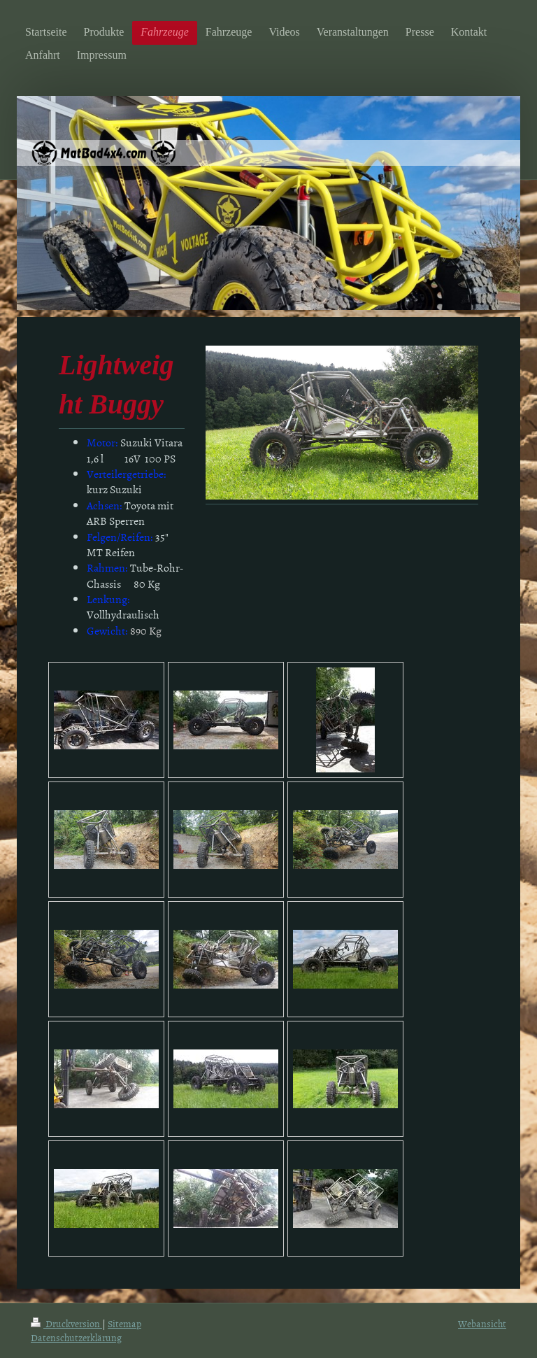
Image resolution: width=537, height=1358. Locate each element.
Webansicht (482, 1323)
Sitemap (124, 1323)
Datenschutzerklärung (76, 1337)
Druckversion (66, 1323)
